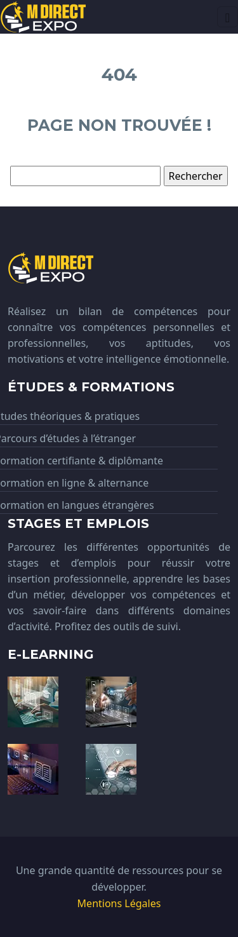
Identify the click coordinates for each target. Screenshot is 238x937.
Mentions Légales (119, 903)
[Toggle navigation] (227, 16)
